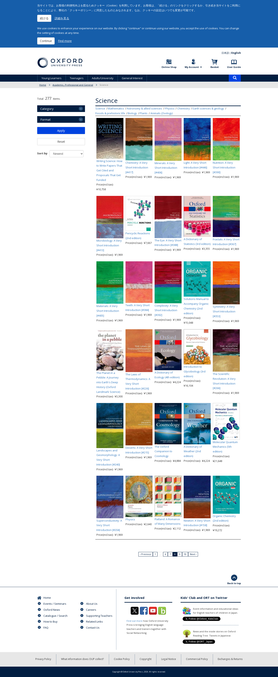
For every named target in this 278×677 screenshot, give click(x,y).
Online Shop (168, 67)
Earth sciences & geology (208, 108)
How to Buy (50, 621)
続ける (44, 18)
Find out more (135, 620)
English (236, 53)
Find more (65, 41)
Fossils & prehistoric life (110, 113)
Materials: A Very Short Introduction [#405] (107, 310)
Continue (46, 41)
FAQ (45, 627)
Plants (144, 113)
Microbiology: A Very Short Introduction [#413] (109, 245)
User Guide (234, 67)
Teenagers (77, 78)
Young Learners (52, 78)
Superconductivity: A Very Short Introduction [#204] (109, 525)
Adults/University (102, 78)
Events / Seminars (54, 604)
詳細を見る (62, 18)
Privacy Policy (44, 659)
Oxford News (51, 610)
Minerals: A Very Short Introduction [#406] (166, 167)
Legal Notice (169, 659)
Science (100, 108)
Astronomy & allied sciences (144, 108)
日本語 (225, 53)
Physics (170, 108)
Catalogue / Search (55, 616)
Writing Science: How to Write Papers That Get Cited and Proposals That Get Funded (109, 170)
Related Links (94, 621)
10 (185, 554)
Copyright (146, 659)
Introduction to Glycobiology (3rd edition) (194, 371)
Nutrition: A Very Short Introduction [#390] (224, 167)
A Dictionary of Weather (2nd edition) (193, 451)
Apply (61, 130)
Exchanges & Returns (230, 659)
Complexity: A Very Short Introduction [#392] (166, 310)
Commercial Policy (197, 659)
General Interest (132, 78)
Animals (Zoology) (161, 113)
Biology (132, 113)
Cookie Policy (122, 659)
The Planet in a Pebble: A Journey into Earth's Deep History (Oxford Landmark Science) (108, 382)
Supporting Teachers (99, 616)
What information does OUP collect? (83, 659)
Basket (214, 67)
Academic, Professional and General (73, 84)
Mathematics (116, 108)
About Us (91, 604)
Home (42, 84)
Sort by (42, 153)
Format (45, 119)
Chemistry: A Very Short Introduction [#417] (136, 167)
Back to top (234, 583)
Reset (61, 142)
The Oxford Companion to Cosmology (163, 451)
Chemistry (183, 108)
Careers (91, 610)
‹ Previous (145, 554)
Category (47, 109)
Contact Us (93, 627)
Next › (193, 554)
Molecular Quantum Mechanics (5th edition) (225, 446)
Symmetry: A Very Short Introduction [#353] (224, 311)
